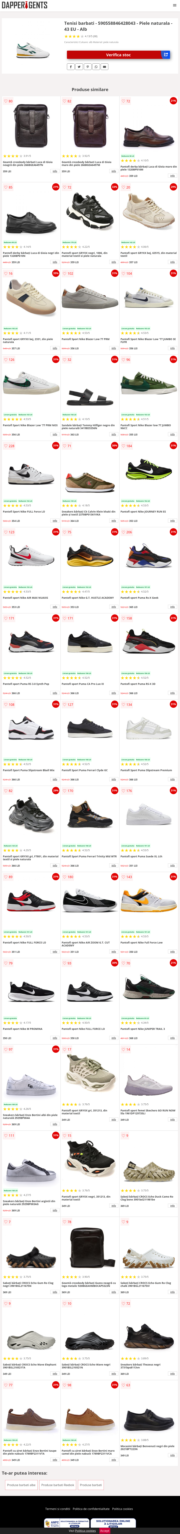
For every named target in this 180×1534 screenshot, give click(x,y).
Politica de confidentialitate (91, 1509)
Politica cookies (122, 1509)
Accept (104, 1531)
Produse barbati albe (21, 1485)
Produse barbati (91, 1485)
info (55, 171)
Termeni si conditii (57, 1509)
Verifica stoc (138, 55)
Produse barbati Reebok (57, 1485)
